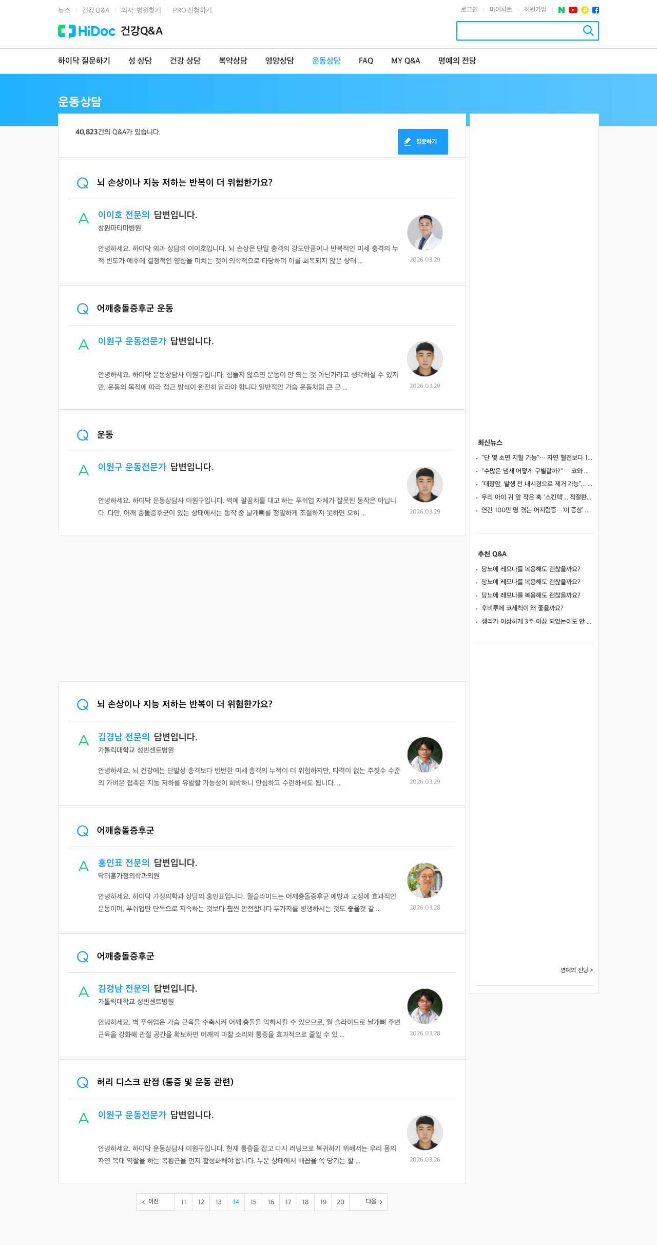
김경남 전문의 (124, 737)
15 (253, 1202)
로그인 (469, 10)
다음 (371, 1201)
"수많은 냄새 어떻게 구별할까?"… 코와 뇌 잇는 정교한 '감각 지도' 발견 (537, 471)
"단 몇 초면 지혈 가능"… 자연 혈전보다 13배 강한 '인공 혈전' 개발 (537, 458)
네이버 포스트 (561, 10)
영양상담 (279, 61)
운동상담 (326, 61)
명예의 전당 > (577, 970)
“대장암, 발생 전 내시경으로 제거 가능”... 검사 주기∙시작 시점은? (537, 484)
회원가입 (535, 10)
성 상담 (140, 61)
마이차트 (501, 10)
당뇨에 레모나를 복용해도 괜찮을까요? (531, 569)
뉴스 (64, 10)
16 (271, 1202)
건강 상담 (185, 61)
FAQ (366, 61)
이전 (153, 1201)
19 (323, 1202)
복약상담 (233, 61)
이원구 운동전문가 (132, 341)
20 (340, 1202)
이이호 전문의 (124, 215)
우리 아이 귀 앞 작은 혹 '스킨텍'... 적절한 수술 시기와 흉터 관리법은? (537, 497)
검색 (588, 30)
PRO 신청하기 (192, 10)
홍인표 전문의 (124, 863)
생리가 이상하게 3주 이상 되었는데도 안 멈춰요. (537, 622)
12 (201, 1202)
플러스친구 (585, 10)
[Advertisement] (262, 609)
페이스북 (595, 10)
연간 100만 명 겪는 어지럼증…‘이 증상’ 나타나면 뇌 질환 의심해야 (537, 510)
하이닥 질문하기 (84, 61)
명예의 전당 (457, 61)
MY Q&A (405, 61)
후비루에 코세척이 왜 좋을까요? (522, 608)
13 (219, 1202)
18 (305, 1202)
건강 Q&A (95, 10)
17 (288, 1202)
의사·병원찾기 (141, 10)
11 (183, 1202)
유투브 (573, 10)
